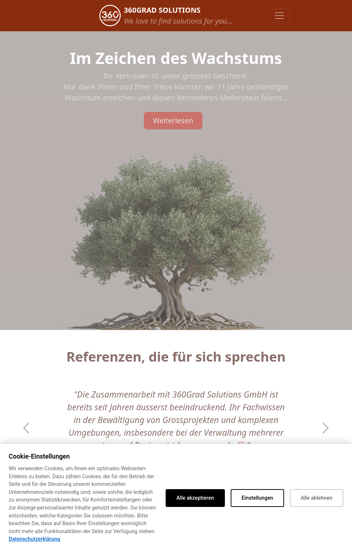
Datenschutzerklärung (34, 539)
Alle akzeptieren (195, 498)
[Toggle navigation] (279, 15)
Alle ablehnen (316, 498)
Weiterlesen (173, 120)
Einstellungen (257, 498)
